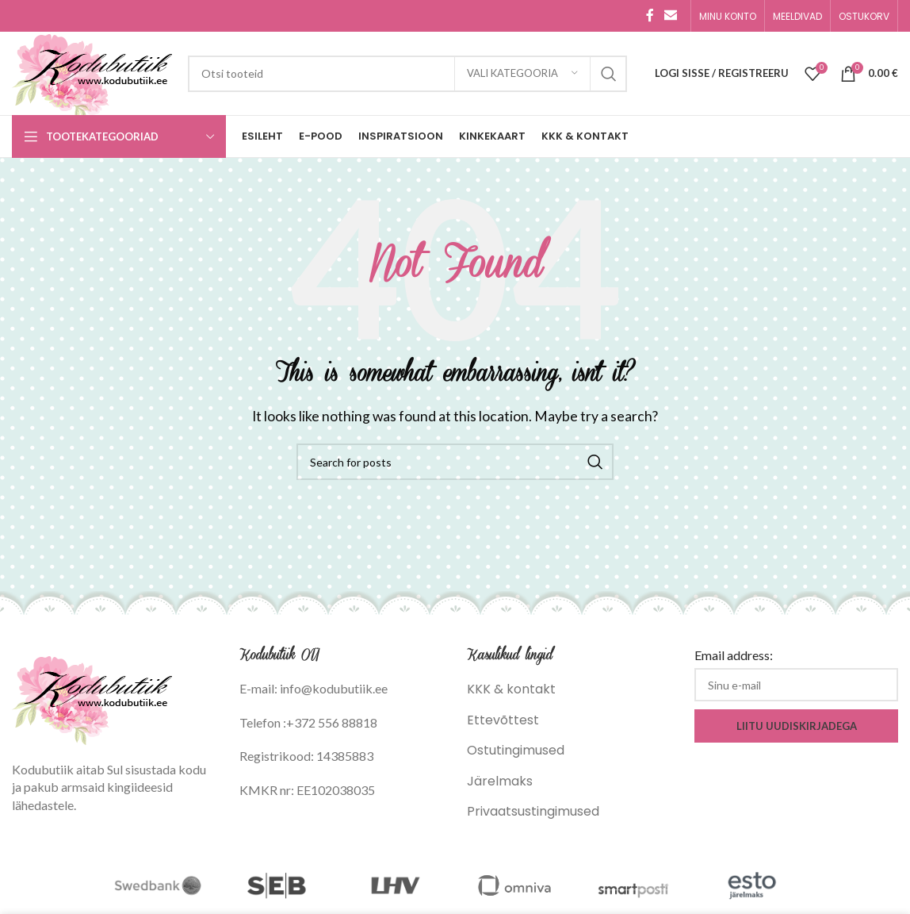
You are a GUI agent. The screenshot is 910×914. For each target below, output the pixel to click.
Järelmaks (500, 781)
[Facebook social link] (650, 15)
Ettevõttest (503, 720)
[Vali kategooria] (522, 73)
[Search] (407, 74)
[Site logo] (92, 72)
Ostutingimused (515, 750)
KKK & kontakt (511, 689)
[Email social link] (671, 15)
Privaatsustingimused (533, 811)
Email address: (733, 654)
